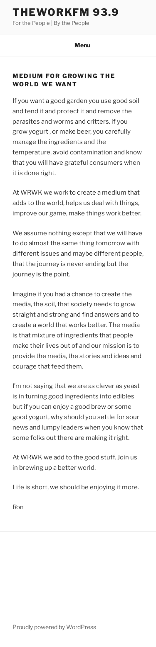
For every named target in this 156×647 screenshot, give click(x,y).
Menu (78, 45)
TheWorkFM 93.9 (65, 12)
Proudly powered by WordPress (54, 626)
